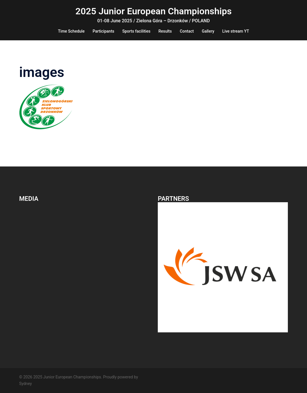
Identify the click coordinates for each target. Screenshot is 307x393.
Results (165, 31)
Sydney (25, 383)
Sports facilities (136, 31)
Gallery (208, 31)
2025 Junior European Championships (153, 11)
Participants (103, 31)
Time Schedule (71, 31)
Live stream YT (235, 31)
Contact (187, 31)
